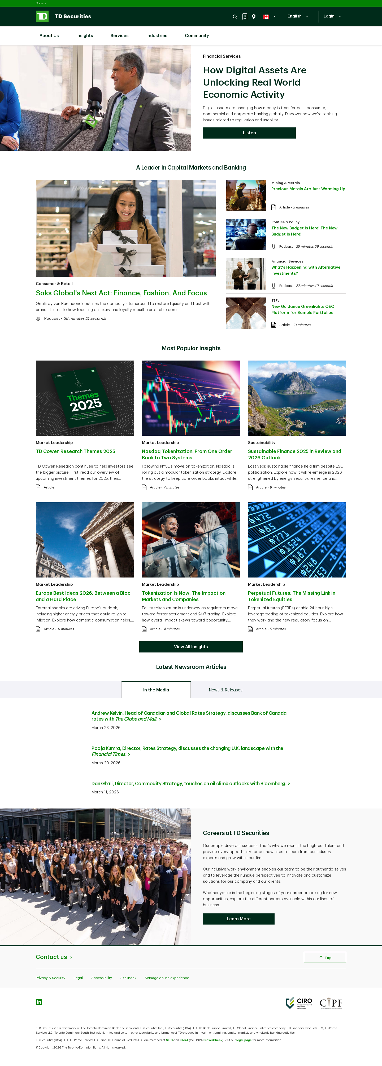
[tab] (156, 689)
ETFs (275, 300)
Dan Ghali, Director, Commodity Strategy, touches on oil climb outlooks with (191, 783)
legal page (244, 1040)
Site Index (128, 978)
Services (122, 32)
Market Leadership (54, 443)
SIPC (169, 1040)
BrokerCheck (212, 1040)
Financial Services (222, 56)
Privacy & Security (50, 978)
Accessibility (101, 978)
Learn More (239, 919)
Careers (41, 3)
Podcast (52, 319)
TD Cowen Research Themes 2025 (75, 451)
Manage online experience (167, 978)
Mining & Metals (285, 183)
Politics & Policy (285, 222)
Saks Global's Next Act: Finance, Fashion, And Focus (121, 293)
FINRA (184, 1040)
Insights (87, 32)
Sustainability (261, 443)
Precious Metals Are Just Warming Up (308, 189)
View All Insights (191, 647)
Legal (78, 978)
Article (284, 207)
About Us (51, 32)
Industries (159, 32)
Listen (249, 133)
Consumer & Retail (54, 284)
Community (199, 32)
